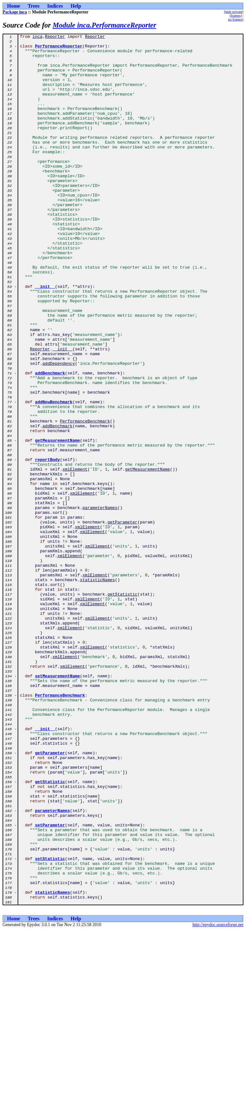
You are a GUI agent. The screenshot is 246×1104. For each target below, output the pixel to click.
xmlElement (74, 556)
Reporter (55, 37)
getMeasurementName (57, 522)
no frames (235, 19)
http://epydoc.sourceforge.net (218, 1098)
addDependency (59, 429)
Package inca (15, 12)
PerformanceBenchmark (85, 499)
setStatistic (50, 1024)
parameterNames (99, 603)
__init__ (45, 337)
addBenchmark (50, 441)
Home (13, 6)
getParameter (122, 620)
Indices (55, 6)
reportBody (47, 545)
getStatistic (122, 706)
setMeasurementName (57, 804)
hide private (233, 11)
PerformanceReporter (58, 49)
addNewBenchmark (53, 476)
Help (75, 6)
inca (37, 37)
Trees (34, 6)
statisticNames (97, 689)
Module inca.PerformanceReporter (104, 25)
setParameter (50, 983)
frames (236, 15)
